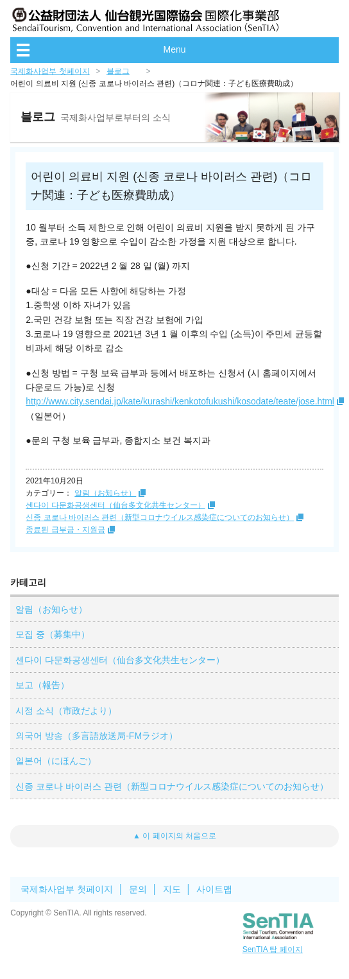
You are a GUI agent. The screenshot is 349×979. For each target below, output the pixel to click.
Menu (174, 49)
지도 (172, 889)
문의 (138, 889)
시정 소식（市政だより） (66, 711)
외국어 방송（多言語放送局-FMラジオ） (96, 736)
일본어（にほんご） (55, 761)
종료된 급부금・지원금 (65, 529)
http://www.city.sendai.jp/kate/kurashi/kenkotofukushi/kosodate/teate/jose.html (180, 401)
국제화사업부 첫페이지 (49, 71)
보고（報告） (42, 685)
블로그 (118, 71)
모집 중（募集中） (52, 634)
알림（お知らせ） (105, 493)
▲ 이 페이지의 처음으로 (174, 835)
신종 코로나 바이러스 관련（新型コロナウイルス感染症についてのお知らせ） (160, 517)
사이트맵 (214, 889)
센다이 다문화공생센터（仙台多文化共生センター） (115, 505)
